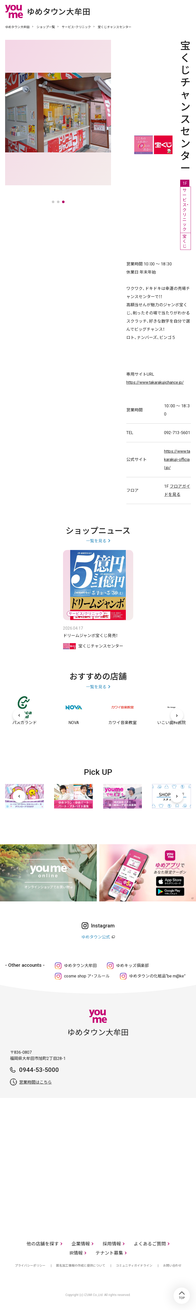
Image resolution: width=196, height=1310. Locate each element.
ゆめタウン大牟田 (17, 27)
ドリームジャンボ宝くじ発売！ (90, 635)
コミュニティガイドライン (134, 1265)
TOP (182, 1296)
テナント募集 (109, 1253)
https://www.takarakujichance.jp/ (155, 382)
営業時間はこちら (35, 1082)
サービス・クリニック (76, 27)
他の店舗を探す (43, 1243)
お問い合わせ (172, 1265)
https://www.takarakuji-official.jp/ (177, 459)
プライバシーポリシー (30, 1265)
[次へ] (176, 715)
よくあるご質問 (150, 1243)
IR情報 (76, 1253)
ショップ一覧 (45, 27)
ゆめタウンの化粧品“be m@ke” (157, 976)
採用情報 (112, 1243)
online (171, 11)
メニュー (187, 11)
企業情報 (80, 1243)
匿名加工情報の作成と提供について (80, 1265)
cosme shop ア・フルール (87, 976)
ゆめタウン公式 (95, 937)
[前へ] (19, 715)
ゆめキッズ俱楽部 (132, 965)
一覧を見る (96, 540)
